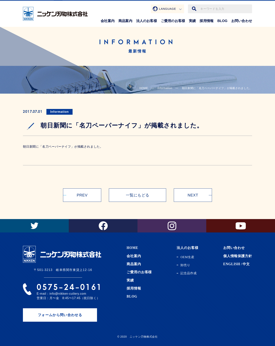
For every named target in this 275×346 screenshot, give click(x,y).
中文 (246, 264)
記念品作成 (188, 273)
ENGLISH (231, 264)
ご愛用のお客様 (173, 21)
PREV (82, 195)
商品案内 (125, 21)
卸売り (185, 265)
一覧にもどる (137, 195)
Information (59, 111)
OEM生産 (187, 257)
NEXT (193, 195)
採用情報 (207, 21)
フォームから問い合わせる (60, 315)
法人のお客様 (146, 21)
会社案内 (108, 21)
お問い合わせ (241, 21)
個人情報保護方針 (237, 256)
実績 (192, 21)
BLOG (222, 21)
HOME (143, 88)
